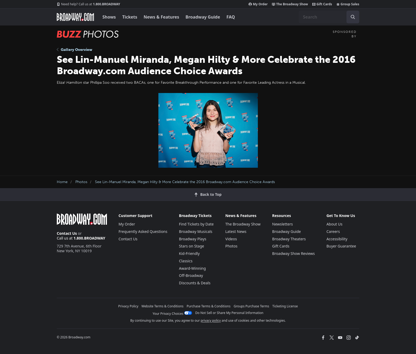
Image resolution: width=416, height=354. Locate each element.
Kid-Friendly (189, 253)
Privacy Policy (128, 306)
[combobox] (329, 17)
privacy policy (211, 320)
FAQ (231, 17)
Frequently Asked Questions (143, 231)
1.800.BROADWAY (88, 4)
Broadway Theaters (289, 238)
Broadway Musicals (196, 231)
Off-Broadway (191, 275)
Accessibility (336, 238)
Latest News (235, 231)
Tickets (129, 17)
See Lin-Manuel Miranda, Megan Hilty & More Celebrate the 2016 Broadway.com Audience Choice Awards (185, 182)
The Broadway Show (290, 4)
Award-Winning (192, 268)
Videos (231, 238)
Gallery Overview (74, 49)
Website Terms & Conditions (162, 306)
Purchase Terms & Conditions (209, 306)
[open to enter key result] (352, 17)
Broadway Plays (192, 238)
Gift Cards (322, 4)
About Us (334, 224)
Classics (186, 260)
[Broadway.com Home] (75, 17)
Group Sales (347, 4)
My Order (258, 4)
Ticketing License (285, 306)
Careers (333, 231)
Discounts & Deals (195, 282)
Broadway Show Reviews (293, 253)
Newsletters (282, 224)
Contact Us (67, 233)
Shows (109, 17)
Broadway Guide (202, 17)
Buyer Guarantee (341, 246)
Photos (81, 182)
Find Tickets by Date (196, 224)
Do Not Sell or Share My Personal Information (229, 313)
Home (62, 182)
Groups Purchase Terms (251, 306)
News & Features (161, 17)
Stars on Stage (191, 246)
